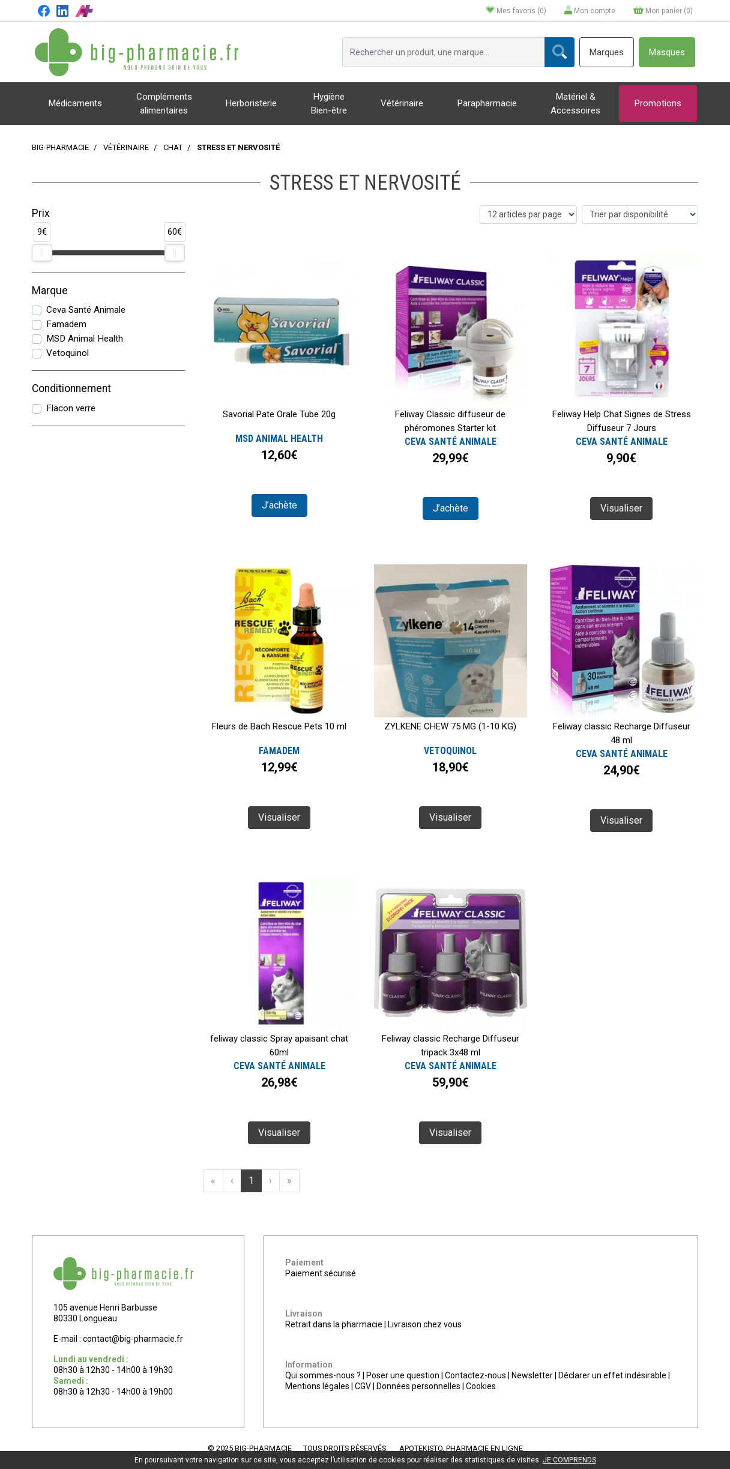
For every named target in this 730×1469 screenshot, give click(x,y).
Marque (50, 291)
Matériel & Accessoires (575, 103)
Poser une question (402, 1375)
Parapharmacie (487, 103)
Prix (41, 213)
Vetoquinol (67, 353)
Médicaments (75, 103)
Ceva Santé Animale (85, 309)
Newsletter (532, 1375)
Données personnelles (418, 1386)
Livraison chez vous (425, 1324)
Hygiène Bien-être (329, 103)
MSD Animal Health (84, 338)
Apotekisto (461, 1448)
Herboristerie (251, 103)
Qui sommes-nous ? (323, 1375)
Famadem (66, 324)
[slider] (42, 252)
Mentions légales (317, 1386)
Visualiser (621, 508)
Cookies (481, 1386)
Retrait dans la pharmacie (333, 1324)
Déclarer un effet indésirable (612, 1375)
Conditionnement (71, 388)
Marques (607, 52)
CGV (363, 1386)
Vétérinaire (402, 103)
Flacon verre (70, 408)
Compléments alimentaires (164, 103)
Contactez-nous (475, 1375)
